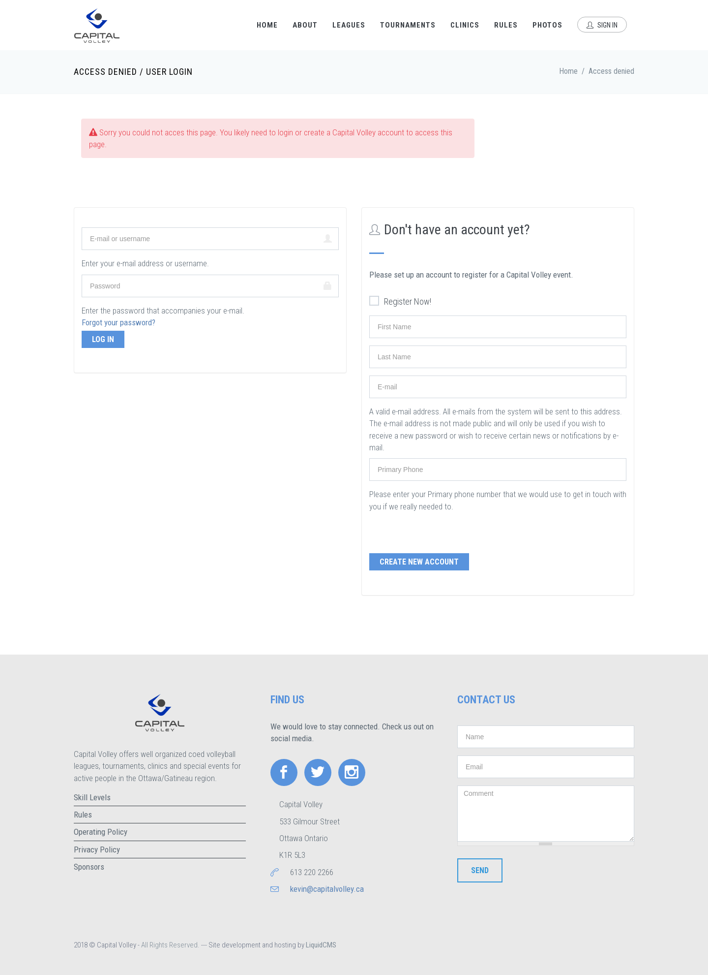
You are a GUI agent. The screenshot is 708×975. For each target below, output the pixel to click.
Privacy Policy (97, 849)
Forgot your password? (118, 322)
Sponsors (89, 867)
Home (267, 25)
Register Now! (400, 301)
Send (480, 870)
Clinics (464, 25)
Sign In (602, 25)
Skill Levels (92, 797)
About (305, 25)
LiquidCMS (321, 945)
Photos (547, 25)
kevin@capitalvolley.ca (327, 889)
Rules (506, 25)
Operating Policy (100, 832)
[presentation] (444, 531)
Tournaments (408, 25)
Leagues (348, 25)
